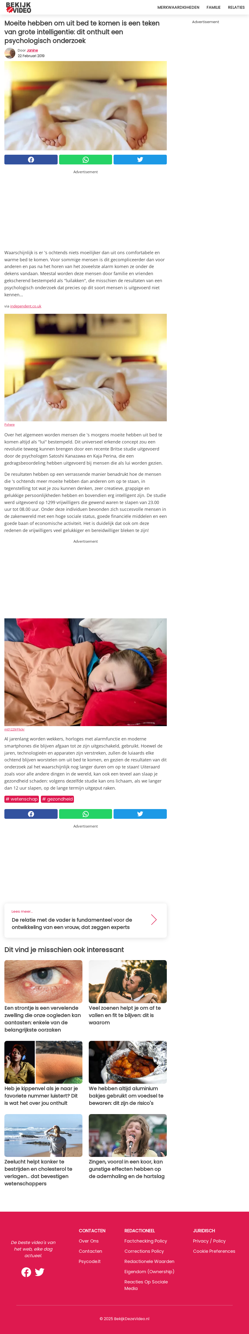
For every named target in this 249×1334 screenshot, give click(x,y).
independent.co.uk (25, 306)
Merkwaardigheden (178, 7)
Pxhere (9, 424)
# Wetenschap (22, 799)
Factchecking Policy (145, 1241)
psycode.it (90, 1261)
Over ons (89, 1241)
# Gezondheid (57, 799)
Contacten (90, 1251)
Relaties (236, 7)
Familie (213, 7)
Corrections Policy (144, 1251)
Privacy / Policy (209, 1241)
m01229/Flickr (14, 729)
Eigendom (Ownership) (149, 1272)
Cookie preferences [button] (214, 1251)
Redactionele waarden (149, 1261)
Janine (32, 50)
